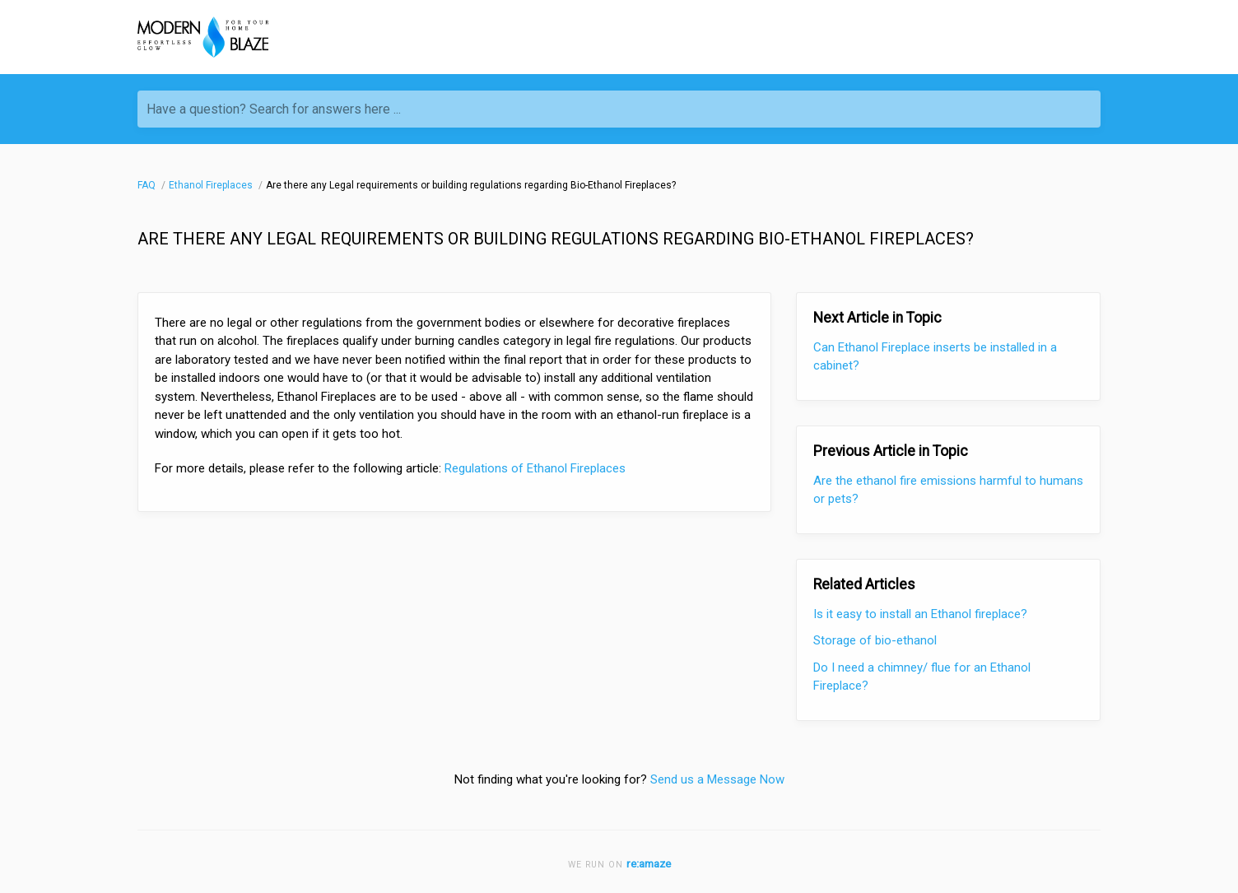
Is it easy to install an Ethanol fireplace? (920, 614)
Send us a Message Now (717, 779)
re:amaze (648, 863)
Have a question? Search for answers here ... (274, 109)
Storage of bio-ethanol (875, 640)
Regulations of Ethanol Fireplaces (535, 468)
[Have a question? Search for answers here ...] (619, 109)
